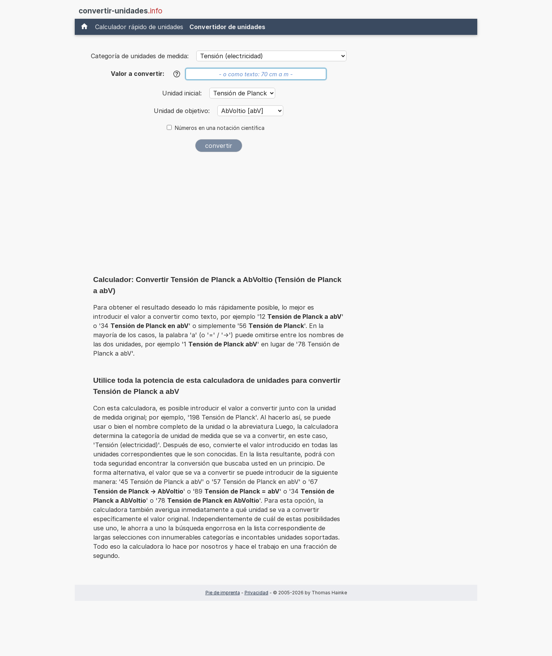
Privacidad (256, 592)
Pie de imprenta (222, 592)
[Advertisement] (218, 215)
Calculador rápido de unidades (139, 27)
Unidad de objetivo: (183, 111)
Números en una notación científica (219, 128)
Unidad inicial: (183, 93)
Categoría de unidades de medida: (140, 56)
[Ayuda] (176, 74)
